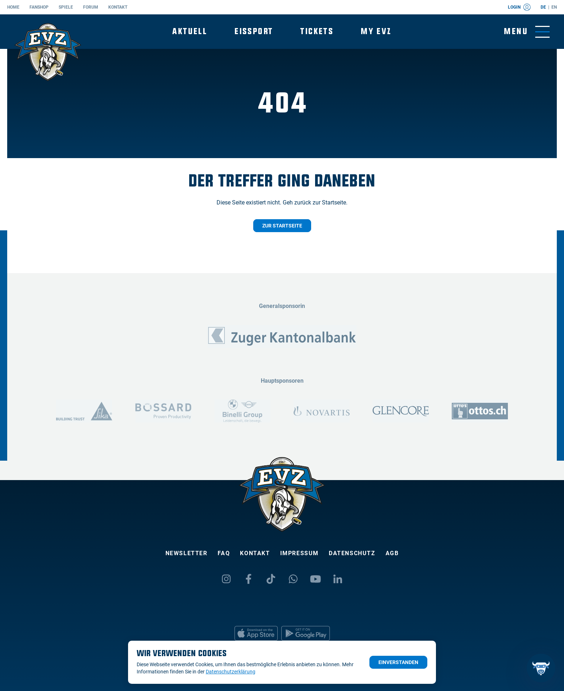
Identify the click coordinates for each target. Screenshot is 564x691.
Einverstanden (398, 662)
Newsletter (186, 553)
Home (13, 7)
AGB (392, 553)
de (543, 7)
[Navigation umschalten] (527, 32)
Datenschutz (352, 553)
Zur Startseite (282, 226)
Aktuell (189, 31)
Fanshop (39, 7)
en (554, 7)
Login (519, 7)
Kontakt (117, 7)
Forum (90, 7)
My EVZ (376, 31)
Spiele (66, 7)
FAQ (224, 553)
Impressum (299, 553)
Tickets (316, 31)
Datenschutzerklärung (230, 671)
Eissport (254, 31)
